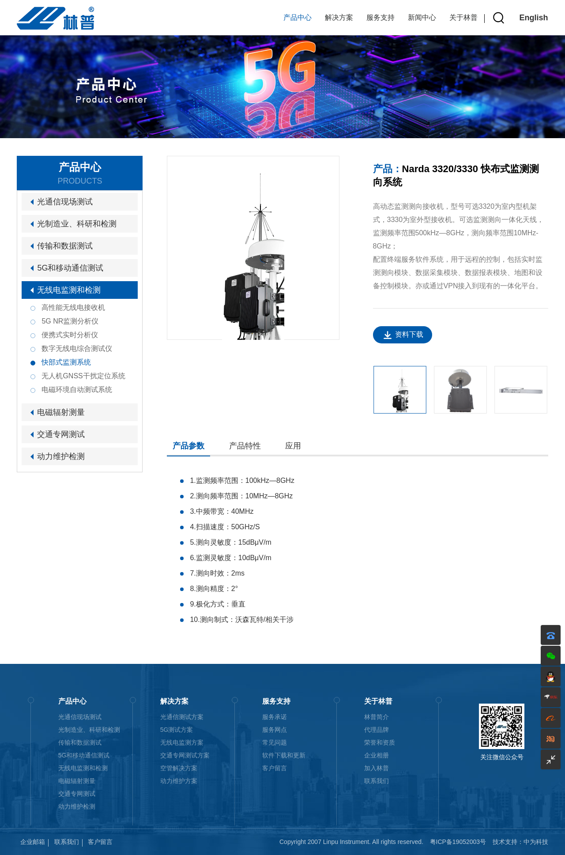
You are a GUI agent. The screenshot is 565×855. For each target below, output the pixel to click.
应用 (293, 445)
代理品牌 (376, 729)
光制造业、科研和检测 (77, 223)
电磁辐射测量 (61, 412)
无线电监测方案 (181, 742)
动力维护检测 (61, 456)
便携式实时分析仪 (69, 335)
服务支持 (380, 17)
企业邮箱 (32, 841)
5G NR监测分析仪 (69, 321)
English (534, 17)
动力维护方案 (178, 780)
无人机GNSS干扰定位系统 (83, 376)
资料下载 (409, 334)
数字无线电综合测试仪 (76, 348)
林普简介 (376, 716)
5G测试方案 (176, 729)
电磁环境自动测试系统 (76, 389)
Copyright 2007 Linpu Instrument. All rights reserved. (351, 841)
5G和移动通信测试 (70, 268)
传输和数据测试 (65, 245)
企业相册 (376, 755)
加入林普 (376, 768)
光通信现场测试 (65, 201)
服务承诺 (274, 716)
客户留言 (274, 768)
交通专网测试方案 (185, 755)
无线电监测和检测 (69, 290)
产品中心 (297, 17)
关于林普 (463, 17)
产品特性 (245, 445)
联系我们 (376, 780)
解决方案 (339, 17)
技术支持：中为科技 (520, 841)
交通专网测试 (61, 434)
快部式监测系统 (66, 362)
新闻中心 (422, 17)
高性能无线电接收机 (73, 307)
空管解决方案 (178, 768)
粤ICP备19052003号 (458, 841)
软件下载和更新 (283, 755)
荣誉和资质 (379, 742)
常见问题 (274, 742)
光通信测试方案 (181, 716)
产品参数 (188, 445)
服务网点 (274, 729)
